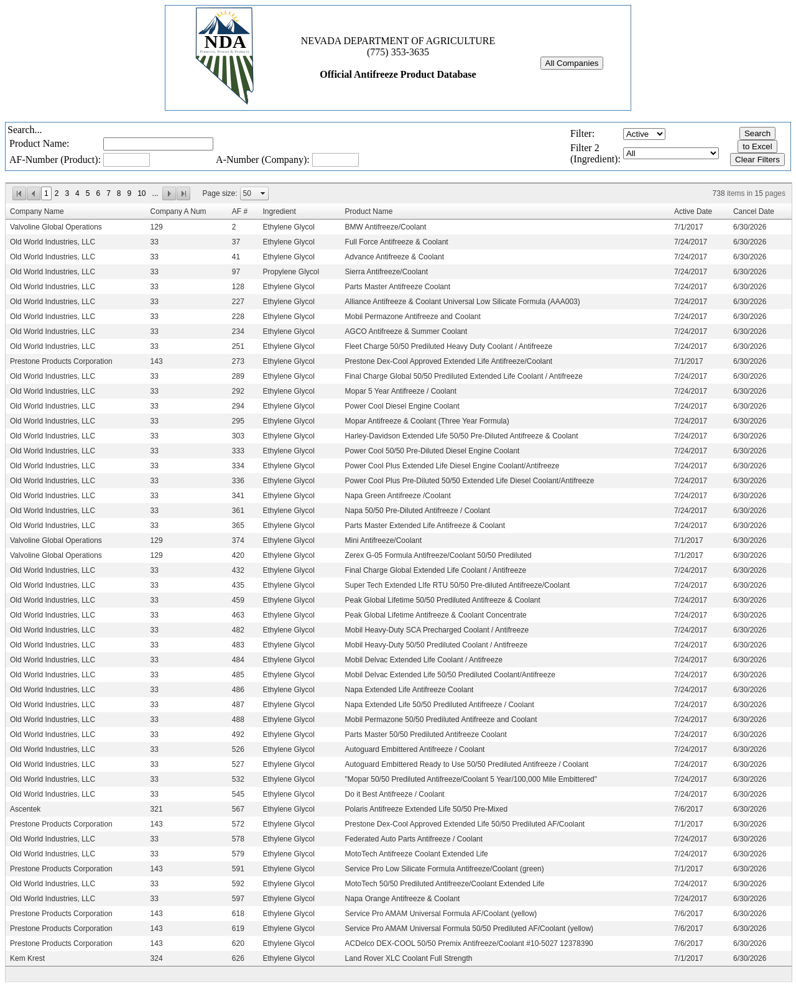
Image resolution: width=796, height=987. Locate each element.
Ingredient (278, 211)
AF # (240, 211)
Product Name (369, 211)
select (263, 193)
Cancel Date (753, 211)
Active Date (693, 211)
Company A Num (178, 211)
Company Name (37, 211)
